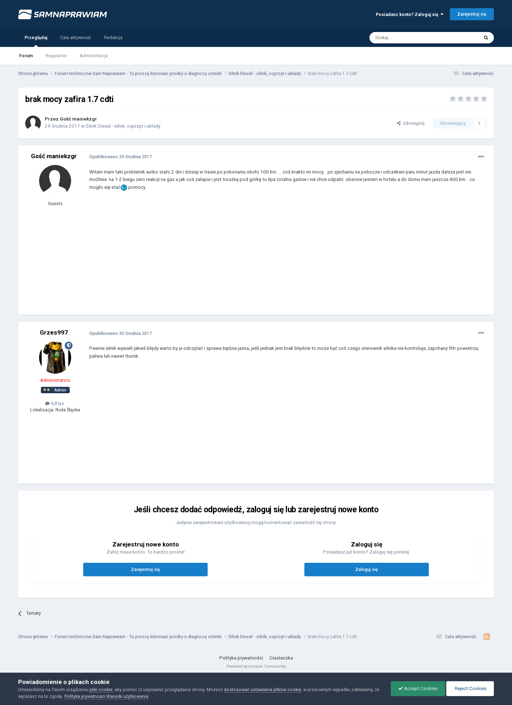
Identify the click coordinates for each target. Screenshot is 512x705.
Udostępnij (411, 123)
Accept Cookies (418, 688)
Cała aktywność (75, 37)
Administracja (94, 55)
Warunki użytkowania (127, 696)
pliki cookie (101, 689)
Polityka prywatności (241, 658)
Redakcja (113, 37)
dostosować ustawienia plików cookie (262, 689)
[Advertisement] (218, 258)
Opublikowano (120, 156)
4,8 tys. (55, 403)
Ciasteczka (281, 658)
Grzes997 (54, 332)
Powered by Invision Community (256, 666)
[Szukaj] (407, 37)
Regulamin (56, 55)
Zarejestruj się (471, 14)
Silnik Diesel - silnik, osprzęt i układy (123, 126)
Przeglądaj (36, 41)
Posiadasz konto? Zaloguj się (409, 14)
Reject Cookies (470, 688)
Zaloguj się (366, 569)
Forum (26, 55)
